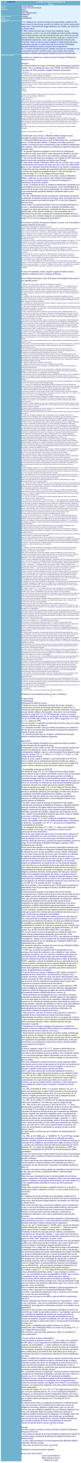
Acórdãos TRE (11, 1)
